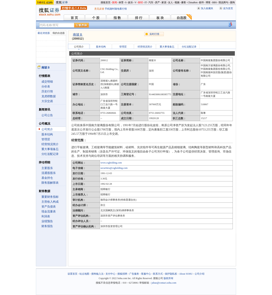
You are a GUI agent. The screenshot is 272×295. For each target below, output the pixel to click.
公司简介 (47, 129)
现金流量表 (48, 211)
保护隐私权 (171, 273)
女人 (170, 2)
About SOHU (186, 273)
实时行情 (154, 34)
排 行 (138, 18)
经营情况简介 (50, 144)
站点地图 (84, 273)
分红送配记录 (50, 154)
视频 (177, 2)
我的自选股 (58, 33)
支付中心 (110, 273)
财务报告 (47, 226)
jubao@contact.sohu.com (164, 282)
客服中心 (146, 273)
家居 (164, 2)
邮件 (201, 2)
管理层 (45, 139)
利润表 (45, 216)
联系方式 (158, 273)
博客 (208, 2)
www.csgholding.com (111, 162)
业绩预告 (47, 221)
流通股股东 (48, 173)
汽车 (150, 2)
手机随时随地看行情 (116, 8)
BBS (214, 2)
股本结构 (47, 134)
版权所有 (168, 278)
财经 (140, 2)
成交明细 (47, 81)
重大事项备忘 (50, 149)
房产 (157, 2)
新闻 (114, 2)
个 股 (95, 18)
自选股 (181, 18)
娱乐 (130, 2)
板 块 (160, 18)
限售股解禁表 (50, 182)
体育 (121, 2)
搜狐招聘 (122, 273)
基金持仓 (47, 177)
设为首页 (228, 8)
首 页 (74, 18)
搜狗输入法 (97, 273)
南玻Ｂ (78, 34)
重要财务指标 (50, 196)
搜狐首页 (105, 2)
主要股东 (47, 168)
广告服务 (134, 273)
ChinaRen (192, 2)
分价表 (45, 86)
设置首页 (72, 273)
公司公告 (47, 115)
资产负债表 (48, 206)
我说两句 (223, 2)
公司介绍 (199, 273)
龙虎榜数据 (48, 96)
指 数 (117, 18)
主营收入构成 (50, 201)
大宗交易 (47, 101)
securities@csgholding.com (114, 168)
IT (146, 2)
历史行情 (47, 91)
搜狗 (232, 2)
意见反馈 (99, 8)
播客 (183, 2)
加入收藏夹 (207, 8)
